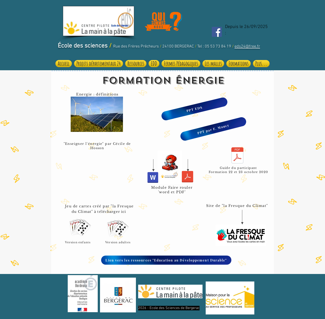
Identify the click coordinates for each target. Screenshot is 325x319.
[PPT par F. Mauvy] (213, 129)
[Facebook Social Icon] (217, 32)
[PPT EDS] (194, 109)
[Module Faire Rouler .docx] (152, 178)
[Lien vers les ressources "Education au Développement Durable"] (166, 260)
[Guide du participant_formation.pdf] (237, 156)
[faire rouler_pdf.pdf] (187, 177)
